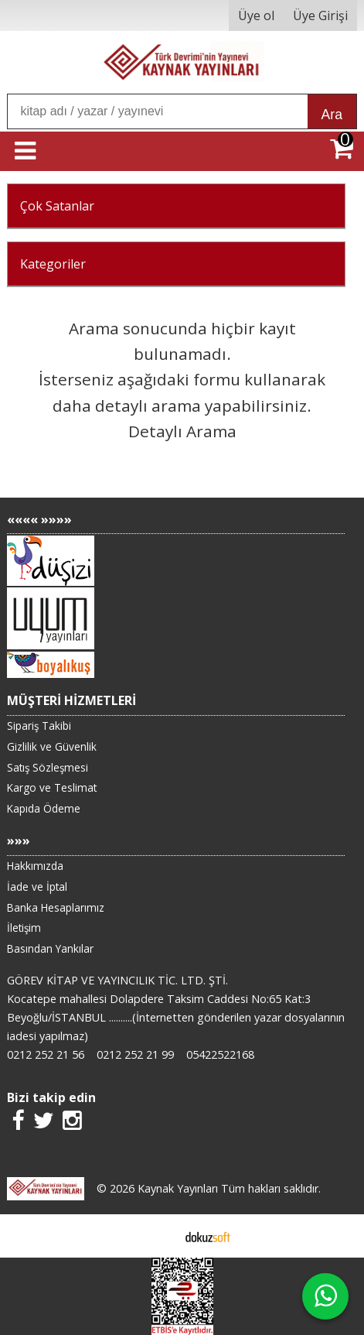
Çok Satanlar (57, 205)
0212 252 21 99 (135, 1054)
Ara (331, 114)
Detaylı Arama (182, 431)
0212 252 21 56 (45, 1054)
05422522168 (220, 1054)
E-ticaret (157, 1235)
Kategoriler (53, 263)
